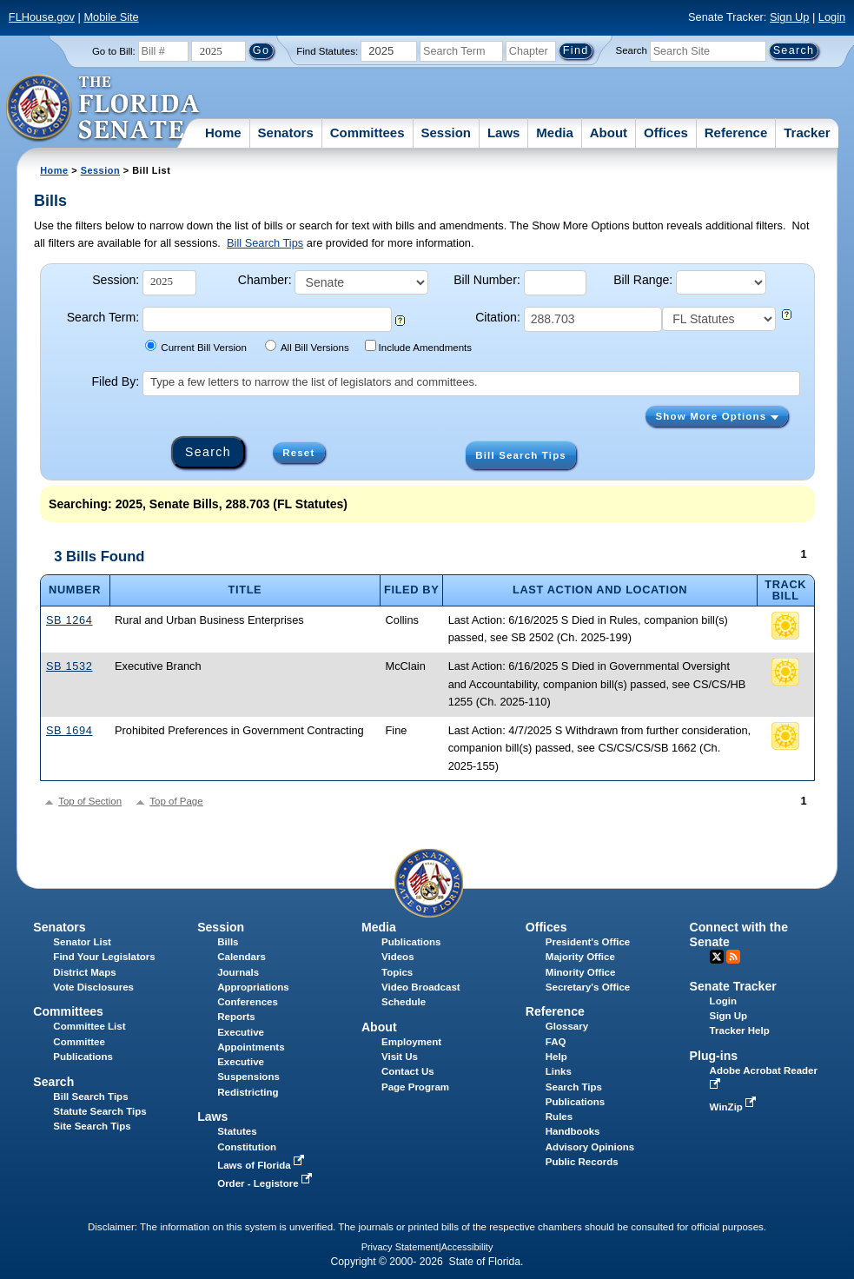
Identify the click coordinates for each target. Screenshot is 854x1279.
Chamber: (265, 280)
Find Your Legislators (104, 956)
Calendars (241, 956)
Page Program (415, 1087)
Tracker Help (740, 1030)
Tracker (807, 132)
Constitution (246, 1147)
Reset (298, 452)
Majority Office (580, 956)
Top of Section (90, 801)
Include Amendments (418, 346)
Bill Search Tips (265, 242)
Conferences (247, 1002)
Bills (227, 942)
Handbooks (573, 1131)
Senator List (82, 942)
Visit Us (399, 1056)
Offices (666, 132)
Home (223, 132)
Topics (397, 972)
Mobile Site (110, 16)
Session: (115, 280)
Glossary (567, 1026)
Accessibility (467, 1247)
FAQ (556, 1042)
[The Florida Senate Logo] (104, 108)
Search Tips (574, 1087)
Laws (503, 132)
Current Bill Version (196, 346)
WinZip (734, 1107)
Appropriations (253, 987)
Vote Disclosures (93, 987)
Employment (411, 1042)
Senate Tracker (733, 986)
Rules (559, 1116)
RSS (733, 957)
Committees (367, 132)
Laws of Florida (262, 1165)
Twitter (717, 957)
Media (554, 132)
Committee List (89, 1026)
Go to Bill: (114, 51)
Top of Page (175, 801)
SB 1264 (69, 619)
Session (445, 132)
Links (559, 1071)
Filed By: (115, 381)
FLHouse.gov (42, 16)
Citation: (497, 317)
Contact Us (407, 1071)
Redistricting (247, 1092)
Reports (236, 1016)
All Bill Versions (307, 346)
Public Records (582, 1161)
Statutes (236, 1131)
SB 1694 (69, 730)
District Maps (84, 972)
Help (556, 1056)
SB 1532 (69, 666)
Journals (238, 972)
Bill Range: (642, 280)
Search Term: (103, 317)
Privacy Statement (400, 1247)
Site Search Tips (91, 1126)
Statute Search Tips (99, 1111)
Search (631, 50)
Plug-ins (714, 1056)
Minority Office (581, 972)
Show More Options (717, 416)
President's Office (588, 942)
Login (831, 16)
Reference (736, 132)
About (608, 132)
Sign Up (790, 16)
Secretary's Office (588, 987)
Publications (410, 942)
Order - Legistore (266, 1183)
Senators (286, 132)
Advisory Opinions (590, 1147)
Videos (397, 956)
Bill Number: (486, 280)
